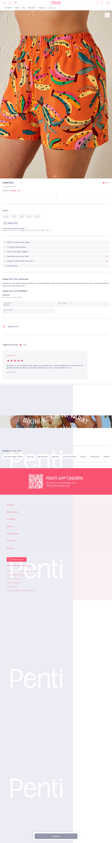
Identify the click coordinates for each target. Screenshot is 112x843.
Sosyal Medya (13, 534)
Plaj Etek (55, 457)
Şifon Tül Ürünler (69, 457)
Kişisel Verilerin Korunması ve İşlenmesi (22, 571)
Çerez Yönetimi (12, 587)
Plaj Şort (42, 8)
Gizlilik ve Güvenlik (14, 579)
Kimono (83, 457)
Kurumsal (11, 519)
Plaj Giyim (31, 8)
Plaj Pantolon (43, 457)
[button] (55, 176)
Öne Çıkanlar (13, 512)
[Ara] (9, 3)
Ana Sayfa (8, 8)
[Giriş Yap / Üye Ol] (102, 3)
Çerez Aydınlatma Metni (16, 575)
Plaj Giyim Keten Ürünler (13, 457)
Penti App (11, 541)
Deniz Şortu (94, 457)
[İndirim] (15, 3)
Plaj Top (30, 457)
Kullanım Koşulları (14, 583)
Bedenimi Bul (11, 223)
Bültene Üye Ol (18, 559)
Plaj (23, 8)
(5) (107, 183)
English (10, 548)
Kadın (17, 8)
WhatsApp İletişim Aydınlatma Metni (21, 590)
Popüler (10, 505)
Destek (10, 526)
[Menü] (4, 3)
